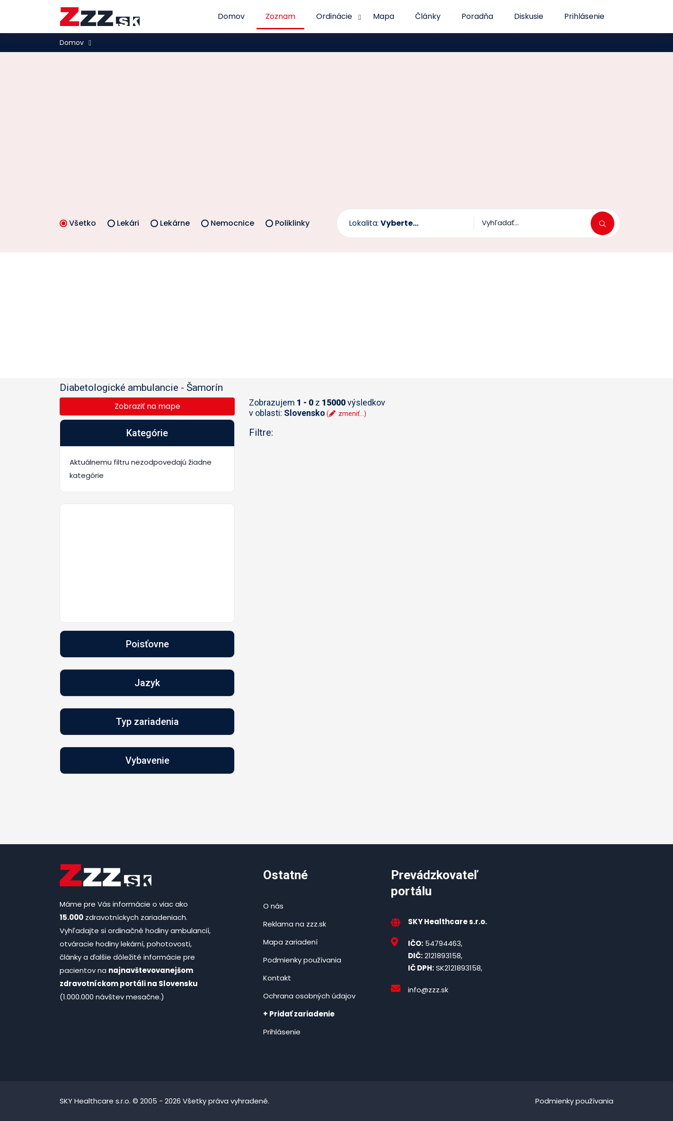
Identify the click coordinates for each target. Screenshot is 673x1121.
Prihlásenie (584, 16)
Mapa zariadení (290, 942)
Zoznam (280, 16)
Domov (231, 16)
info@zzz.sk (428, 990)
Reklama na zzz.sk (294, 924)
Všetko (78, 223)
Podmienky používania (302, 960)
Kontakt (277, 978)
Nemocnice (227, 223)
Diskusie (528, 16)
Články (428, 16)
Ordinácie (334, 16)
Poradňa (477, 16)
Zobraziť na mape (147, 406)
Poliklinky (288, 223)
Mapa (383, 16)
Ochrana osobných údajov (309, 996)
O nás (273, 906)
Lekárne (170, 223)
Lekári (123, 223)
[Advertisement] (336, 137)
